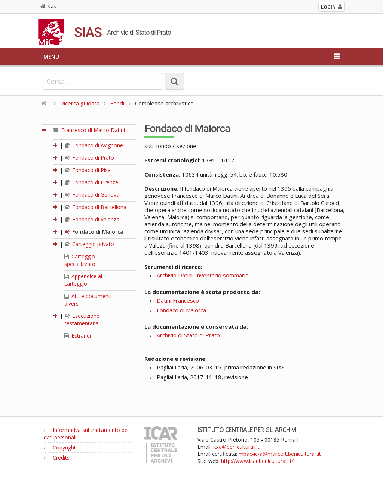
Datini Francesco (178, 300)
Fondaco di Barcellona (95, 207)
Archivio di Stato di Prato (188, 335)
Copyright (60, 447)
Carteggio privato (89, 244)
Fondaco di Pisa (88, 170)
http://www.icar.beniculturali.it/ (257, 460)
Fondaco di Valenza (92, 219)
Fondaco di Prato (89, 157)
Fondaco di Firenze (91, 182)
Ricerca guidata (79, 103)
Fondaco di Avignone (94, 145)
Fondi (117, 103)
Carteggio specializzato (79, 260)
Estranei (77, 335)
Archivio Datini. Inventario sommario (203, 275)
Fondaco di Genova (92, 194)
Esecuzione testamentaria (82, 319)
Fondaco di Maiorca (94, 231)
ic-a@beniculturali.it (236, 446)
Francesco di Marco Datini (89, 130)
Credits (57, 457)
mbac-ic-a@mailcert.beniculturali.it (280, 453)
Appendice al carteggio (83, 280)
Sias (48, 6)
